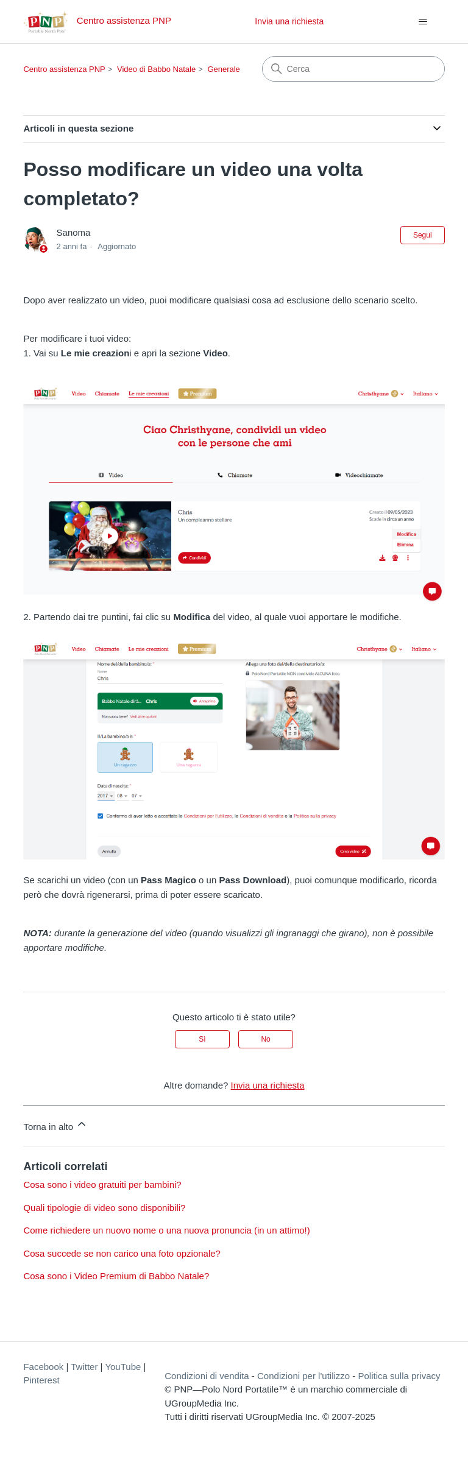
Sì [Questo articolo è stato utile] (202, 1039)
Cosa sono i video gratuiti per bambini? (102, 1184)
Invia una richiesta (289, 21)
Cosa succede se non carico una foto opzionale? (122, 1253)
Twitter (84, 1366)
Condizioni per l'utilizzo (303, 1376)
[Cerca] (353, 69)
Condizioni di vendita (207, 1376)
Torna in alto (55, 1125)
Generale (223, 69)
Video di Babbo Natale (156, 69)
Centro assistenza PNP (64, 69)
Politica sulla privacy (399, 1376)
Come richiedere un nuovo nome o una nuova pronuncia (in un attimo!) (166, 1230)
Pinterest (41, 1380)
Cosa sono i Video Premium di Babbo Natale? (116, 1276)
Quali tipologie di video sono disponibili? (104, 1207)
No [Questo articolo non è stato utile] (265, 1039)
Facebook (43, 1366)
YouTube (123, 1366)
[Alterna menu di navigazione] (423, 22)
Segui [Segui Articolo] (422, 235)
